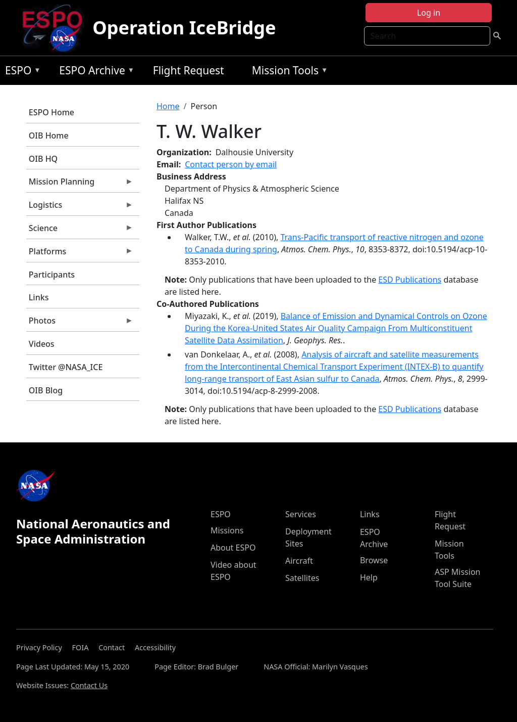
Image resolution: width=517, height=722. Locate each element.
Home (168, 106)
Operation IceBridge (184, 27)
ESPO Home (51, 112)
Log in (428, 12)
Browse (374, 560)
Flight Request (188, 70)
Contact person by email (231, 164)
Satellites (302, 577)
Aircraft (299, 560)
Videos (42, 343)
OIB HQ (43, 158)
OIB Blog (46, 390)
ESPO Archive (94, 72)
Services (300, 514)
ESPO (20, 72)
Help (369, 577)
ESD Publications (409, 279)
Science (79, 230)
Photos (79, 323)
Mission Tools (287, 72)
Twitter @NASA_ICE (66, 367)
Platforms (79, 254)
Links (39, 297)
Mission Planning (79, 184)
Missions (227, 530)
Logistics (79, 207)
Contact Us (89, 685)
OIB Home (49, 135)
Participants (52, 274)
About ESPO (233, 547)
